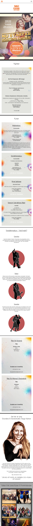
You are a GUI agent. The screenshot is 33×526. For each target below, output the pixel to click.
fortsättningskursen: (14, 101)
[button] (31, 1)
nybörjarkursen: (13, 100)
